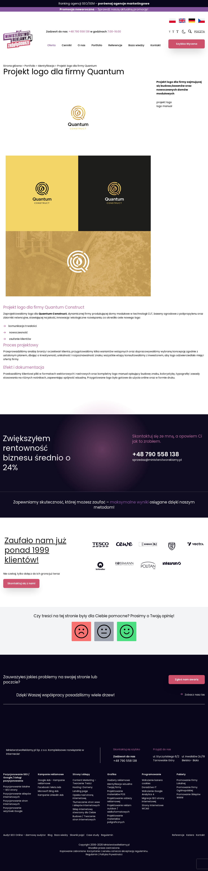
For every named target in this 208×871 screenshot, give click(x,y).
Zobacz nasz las (195, 698)
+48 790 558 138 (79, 31)
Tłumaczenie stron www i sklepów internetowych (86, 807)
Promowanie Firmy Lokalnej (187, 785)
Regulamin (107, 838)
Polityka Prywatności (111, 857)
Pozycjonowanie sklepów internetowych (17, 798)
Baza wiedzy (136, 45)
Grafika (111, 777)
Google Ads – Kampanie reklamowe (51, 785)
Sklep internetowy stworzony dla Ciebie (84, 814)
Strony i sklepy (81, 777)
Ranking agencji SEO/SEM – (104, 3)
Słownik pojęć (77, 838)
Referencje (115, 45)
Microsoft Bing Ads (48, 794)
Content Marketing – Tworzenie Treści (84, 785)
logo (30, 314)
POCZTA (199, 31)
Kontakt (156, 45)
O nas (81, 45)
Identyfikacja (46, 66)
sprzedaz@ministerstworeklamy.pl (157, 473)
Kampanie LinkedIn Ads (51, 798)
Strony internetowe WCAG (153, 810)
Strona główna (12, 66)
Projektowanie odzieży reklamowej (119, 803)
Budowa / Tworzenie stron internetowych (84, 821)
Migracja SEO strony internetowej (153, 803)
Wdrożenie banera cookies (152, 785)
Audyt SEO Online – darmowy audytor (24, 838)
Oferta (51, 45)
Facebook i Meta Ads (49, 790)
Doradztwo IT (149, 790)
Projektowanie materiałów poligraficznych (116, 822)
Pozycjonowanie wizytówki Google (12, 812)
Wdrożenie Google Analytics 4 (152, 796)
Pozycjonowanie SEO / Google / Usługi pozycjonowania (16, 780)
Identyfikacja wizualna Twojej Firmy (119, 788)
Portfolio (97, 45)
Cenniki (66, 45)
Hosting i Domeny (83, 790)
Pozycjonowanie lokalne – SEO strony (16, 791)
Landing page (80, 794)
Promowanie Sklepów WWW (188, 799)
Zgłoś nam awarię (186, 682)
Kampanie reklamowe (51, 777)
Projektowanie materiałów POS (116, 796)
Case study (92, 838)
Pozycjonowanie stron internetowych (15, 805)
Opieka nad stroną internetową (83, 799)
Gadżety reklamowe (118, 783)
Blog (50, 838)
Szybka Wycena (186, 44)
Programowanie (151, 777)
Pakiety (181, 777)
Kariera (190, 838)
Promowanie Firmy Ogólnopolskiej (187, 792)
